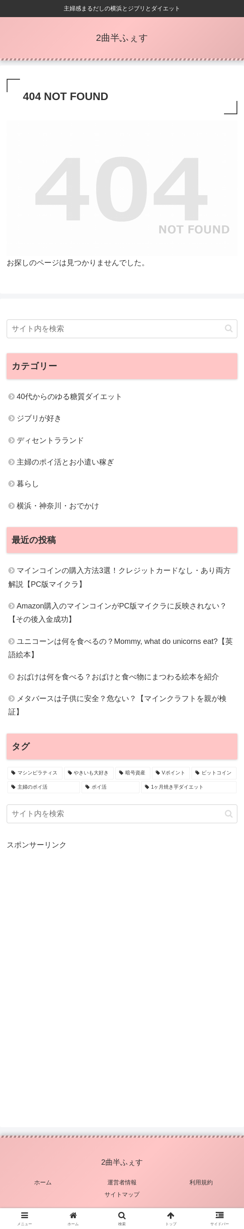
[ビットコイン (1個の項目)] (214, 773)
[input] (122, 328)
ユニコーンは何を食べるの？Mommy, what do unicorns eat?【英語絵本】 (120, 648)
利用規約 (201, 1182)
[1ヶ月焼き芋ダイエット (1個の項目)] (189, 787)
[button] (229, 328)
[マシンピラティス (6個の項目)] (34, 773)
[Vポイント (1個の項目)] (171, 773)
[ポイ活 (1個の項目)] (110, 787)
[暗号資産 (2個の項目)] (132, 773)
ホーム (43, 1182)
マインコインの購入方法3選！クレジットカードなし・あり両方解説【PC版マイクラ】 (119, 577)
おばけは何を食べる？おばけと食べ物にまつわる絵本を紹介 (118, 677)
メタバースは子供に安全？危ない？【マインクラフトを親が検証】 (117, 705)
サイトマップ (122, 1194)
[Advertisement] (122, 977)
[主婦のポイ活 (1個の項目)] (43, 787)
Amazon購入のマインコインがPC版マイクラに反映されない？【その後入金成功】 (117, 612)
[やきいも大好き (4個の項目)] (89, 773)
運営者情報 (122, 1182)
